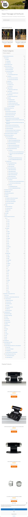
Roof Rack (7, 305)
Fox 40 (8, 226)
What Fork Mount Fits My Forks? (10, 216)
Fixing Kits (6, 196)
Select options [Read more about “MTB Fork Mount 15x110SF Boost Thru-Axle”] (14, 466)
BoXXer (8, 231)
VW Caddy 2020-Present (12, 101)
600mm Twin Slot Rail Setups (13, 174)
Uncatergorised (6, 340)
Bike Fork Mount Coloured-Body (11, 111)
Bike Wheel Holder (8, 191)
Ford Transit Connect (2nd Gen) (13, 77)
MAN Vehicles (9, 81)
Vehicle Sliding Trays (9, 357)
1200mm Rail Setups (12, 164)
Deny (14, 511)
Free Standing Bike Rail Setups (11, 138)
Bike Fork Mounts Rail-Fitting (10, 114)
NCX (8, 271)
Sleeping (6, 328)
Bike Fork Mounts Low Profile (9, 116)
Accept (14, 509)
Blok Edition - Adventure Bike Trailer (9, 293)
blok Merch (6, 194)
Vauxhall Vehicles (9, 94)
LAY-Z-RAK (6, 213)
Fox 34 (8, 221)
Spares (6, 214)
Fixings (6, 204)
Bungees (7, 59)
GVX (8, 266)
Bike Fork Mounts (7, 109)
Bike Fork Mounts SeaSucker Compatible (11, 133)
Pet (5, 327)
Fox (6, 218)
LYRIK (8, 236)
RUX (8, 281)
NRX (8, 275)
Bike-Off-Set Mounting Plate (9, 193)
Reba (8, 243)
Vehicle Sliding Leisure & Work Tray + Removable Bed (13, 345)
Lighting (6, 323)
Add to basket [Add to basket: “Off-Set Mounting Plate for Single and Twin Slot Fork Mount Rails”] (14, 431)
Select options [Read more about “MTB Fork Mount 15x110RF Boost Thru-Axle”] (14, 396)
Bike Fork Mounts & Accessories (8, 56)
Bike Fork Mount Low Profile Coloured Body (12, 118)
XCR (8, 288)
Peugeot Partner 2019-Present (13, 89)
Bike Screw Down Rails (9, 69)
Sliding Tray (8, 308)
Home (3, 10)
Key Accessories (7, 320)
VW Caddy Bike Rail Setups (13, 186)
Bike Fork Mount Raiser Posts (9, 108)
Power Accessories (9, 303)
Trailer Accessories (8, 298)
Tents (6, 332)
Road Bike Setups (8, 161)
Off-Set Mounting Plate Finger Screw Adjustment (13, 130)
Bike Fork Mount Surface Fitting (11, 113)
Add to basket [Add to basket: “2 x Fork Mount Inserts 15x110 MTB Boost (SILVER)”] (14, 501)
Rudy (8, 248)
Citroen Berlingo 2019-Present (13, 74)
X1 (7, 283)
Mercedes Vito (11, 86)
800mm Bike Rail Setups (12, 176)
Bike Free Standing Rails (9, 67)
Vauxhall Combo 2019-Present (13, 96)
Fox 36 (8, 223)
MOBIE (8, 270)
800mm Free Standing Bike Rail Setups (14, 141)
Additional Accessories (9, 300)
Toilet (6, 335)
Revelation (9, 246)
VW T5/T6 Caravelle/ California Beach (14, 104)
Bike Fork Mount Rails (8, 66)
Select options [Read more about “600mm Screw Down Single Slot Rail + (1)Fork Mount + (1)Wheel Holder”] (20, 46)
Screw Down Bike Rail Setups (11, 143)
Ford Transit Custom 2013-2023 (13, 79)
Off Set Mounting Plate (9, 128)
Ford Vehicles (9, 76)
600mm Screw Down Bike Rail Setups (14, 146)
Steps (6, 330)
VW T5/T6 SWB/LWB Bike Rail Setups (15, 188)
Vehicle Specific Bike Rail (10, 71)
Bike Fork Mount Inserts (8, 64)
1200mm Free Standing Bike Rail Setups (14, 140)
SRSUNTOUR (8, 253)
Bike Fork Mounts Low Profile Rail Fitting (12, 125)
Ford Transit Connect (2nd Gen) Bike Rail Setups (17, 151)
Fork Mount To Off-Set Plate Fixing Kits (12, 198)
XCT (8, 290)
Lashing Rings (8, 61)
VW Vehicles (10, 156)
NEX (8, 273)
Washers (7, 211)
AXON (8, 258)
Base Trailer (7, 295)
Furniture (6, 317)
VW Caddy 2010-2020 (11, 99)
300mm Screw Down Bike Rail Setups (14, 145)
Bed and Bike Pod (7, 343)
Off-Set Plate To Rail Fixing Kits (11, 201)
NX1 (8, 278)
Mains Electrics (7, 325)
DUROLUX (8, 263)
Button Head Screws (9, 206)
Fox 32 (8, 219)
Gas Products (7, 318)
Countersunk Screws (9, 208)
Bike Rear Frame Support (9, 189)
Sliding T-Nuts (8, 209)
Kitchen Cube (8, 347)
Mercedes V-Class (11, 84)
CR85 (8, 261)
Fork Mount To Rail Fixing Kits (10, 199)
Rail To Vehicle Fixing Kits (10, 203)
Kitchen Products (7, 322)
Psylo (8, 241)
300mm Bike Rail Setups (12, 171)
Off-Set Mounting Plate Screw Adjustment (12, 131)
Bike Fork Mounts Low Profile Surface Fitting (13, 126)
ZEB (8, 251)
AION (8, 255)
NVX (8, 276)
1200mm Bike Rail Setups (12, 169)
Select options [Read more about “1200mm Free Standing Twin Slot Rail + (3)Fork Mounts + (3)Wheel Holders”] (7, 46)
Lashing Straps (8, 62)
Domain (8, 233)
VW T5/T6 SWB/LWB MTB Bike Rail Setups (16, 159)
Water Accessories (9, 310)
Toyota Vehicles (9, 91)
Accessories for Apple (8, 313)
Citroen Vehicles (9, 72)
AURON (8, 256)
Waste (6, 337)
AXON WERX (9, 260)
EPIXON (8, 265)
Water (6, 338)
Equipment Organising (8, 315)
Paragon (8, 238)
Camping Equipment (7, 312)
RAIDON (8, 280)
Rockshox (7, 228)
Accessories (7, 57)
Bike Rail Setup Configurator (9, 135)
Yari (7, 250)
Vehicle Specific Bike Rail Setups (12, 148)
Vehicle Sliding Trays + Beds (8, 342)
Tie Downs (6, 333)
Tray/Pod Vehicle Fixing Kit (10, 355)
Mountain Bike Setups (9, 136)
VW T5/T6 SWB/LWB (11, 106)
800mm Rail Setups (11, 166)
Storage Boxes (8, 350)
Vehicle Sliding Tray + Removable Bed (11, 352)
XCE (8, 285)
